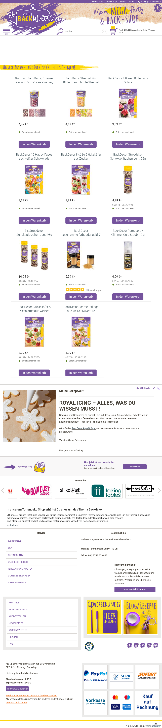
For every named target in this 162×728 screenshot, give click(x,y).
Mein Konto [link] (97, 1)
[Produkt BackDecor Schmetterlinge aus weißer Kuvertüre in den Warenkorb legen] (81, 374)
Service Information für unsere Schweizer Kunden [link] (31, 695)
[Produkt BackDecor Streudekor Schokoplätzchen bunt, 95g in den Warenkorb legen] (127, 221)
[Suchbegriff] (82, 31)
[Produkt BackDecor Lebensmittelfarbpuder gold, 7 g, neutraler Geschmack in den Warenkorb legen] (81, 297)
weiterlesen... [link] (13, 525)
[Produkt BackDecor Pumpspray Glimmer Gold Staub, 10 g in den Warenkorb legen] (127, 297)
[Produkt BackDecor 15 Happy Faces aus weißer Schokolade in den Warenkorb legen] (34, 221)
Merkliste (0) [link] (111, 1)
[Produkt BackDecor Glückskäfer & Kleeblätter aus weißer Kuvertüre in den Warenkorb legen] (34, 374)
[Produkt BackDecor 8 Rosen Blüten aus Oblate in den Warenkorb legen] (127, 145)
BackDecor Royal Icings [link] (84, 428)
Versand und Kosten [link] (16, 702)
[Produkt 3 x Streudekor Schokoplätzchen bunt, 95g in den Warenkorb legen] (34, 297)
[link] (40, 14)
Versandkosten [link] (153, 726)
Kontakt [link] (127, 1)
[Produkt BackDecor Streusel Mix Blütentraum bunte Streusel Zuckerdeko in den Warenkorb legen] (81, 145)
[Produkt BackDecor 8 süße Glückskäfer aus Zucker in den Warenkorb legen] (81, 221)
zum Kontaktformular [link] (135, 589)
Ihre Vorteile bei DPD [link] (17, 688)
